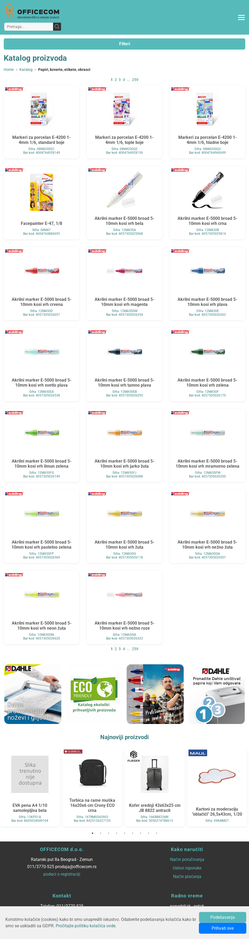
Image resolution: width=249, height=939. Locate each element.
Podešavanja (222, 917)
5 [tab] (124, 833)
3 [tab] (108, 833)
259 (135, 80)
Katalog (26, 69)
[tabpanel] (30, 787)
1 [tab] (92, 833)
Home (9, 69)
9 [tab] (156, 833)
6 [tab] (132, 833)
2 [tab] (100, 833)
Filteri (124, 43)
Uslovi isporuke (187, 868)
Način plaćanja (187, 876)
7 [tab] (140, 833)
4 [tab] (116, 833)
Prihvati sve (223, 928)
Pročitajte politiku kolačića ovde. (86, 925)
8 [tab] (148, 833)
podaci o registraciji (61, 874)
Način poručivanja (187, 859)
